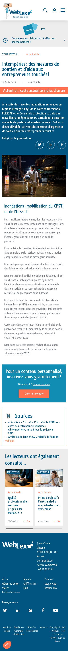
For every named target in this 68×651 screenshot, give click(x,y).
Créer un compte (34, 393)
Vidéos (5, 588)
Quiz (25, 588)
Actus (5, 579)
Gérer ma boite (10, 583)
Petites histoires (11, 592)
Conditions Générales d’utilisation (18, 630)
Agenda (27, 579)
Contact (49, 579)
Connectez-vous (41, 384)
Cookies (44, 627)
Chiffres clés (29, 583)
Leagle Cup (50, 583)
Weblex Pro (51, 588)
